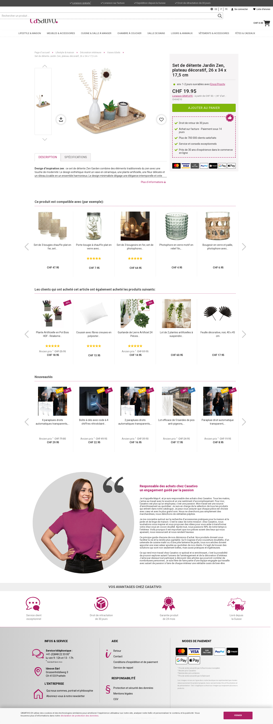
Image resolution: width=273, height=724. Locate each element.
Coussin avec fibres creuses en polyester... (93, 334)
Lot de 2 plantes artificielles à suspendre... (176, 334)
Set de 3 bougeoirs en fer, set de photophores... (135, 246)
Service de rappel (123, 667)
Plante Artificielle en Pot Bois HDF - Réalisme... (52, 334)
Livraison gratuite (81, 3)
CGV (115, 699)
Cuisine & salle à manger (96, 37)
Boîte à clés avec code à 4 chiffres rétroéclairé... (93, 422)
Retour (117, 650)
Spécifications (75, 157)
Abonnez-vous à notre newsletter (65, 696)
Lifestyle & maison (29, 37)
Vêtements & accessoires (214, 37)
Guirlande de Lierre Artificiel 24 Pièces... (135, 334)
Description (47, 157)
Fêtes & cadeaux (245, 37)
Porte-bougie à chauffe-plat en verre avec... (94, 246)
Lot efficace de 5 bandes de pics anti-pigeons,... (176, 422)
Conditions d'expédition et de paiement (135, 662)
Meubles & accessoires (61, 37)
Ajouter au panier (204, 108)
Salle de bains (156, 37)
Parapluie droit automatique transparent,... (218, 422)
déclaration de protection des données (79, 716)
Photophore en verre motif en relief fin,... (176, 246)
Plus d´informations (153, 182)
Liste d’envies (261, 9)
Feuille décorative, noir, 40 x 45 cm (218, 334)
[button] (45, 66)
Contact (117, 656)
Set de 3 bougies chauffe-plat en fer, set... (52, 246)
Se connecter (239, 9)
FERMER (238, 715)
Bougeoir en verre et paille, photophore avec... (218, 246)
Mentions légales (123, 693)
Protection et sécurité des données (133, 688)
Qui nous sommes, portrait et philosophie (69, 690)
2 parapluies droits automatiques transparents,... (135, 422)
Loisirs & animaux (182, 37)
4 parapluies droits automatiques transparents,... (52, 422)
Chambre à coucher (129, 37)
